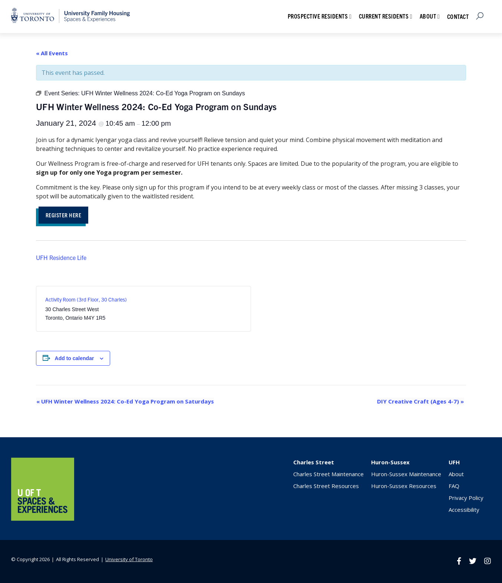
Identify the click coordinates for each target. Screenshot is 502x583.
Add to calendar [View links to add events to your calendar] (74, 359)
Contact (458, 16)
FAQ (454, 486)
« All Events (52, 53)
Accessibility (464, 510)
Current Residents (384, 16)
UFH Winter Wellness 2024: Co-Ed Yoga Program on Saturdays (125, 401)
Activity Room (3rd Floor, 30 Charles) (86, 299)
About (428, 16)
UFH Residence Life (61, 257)
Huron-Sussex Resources (403, 486)
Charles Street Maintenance (328, 474)
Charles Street (313, 462)
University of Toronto (129, 559)
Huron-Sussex (390, 462)
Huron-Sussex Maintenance (406, 474)
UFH (454, 462)
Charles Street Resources (326, 486)
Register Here (65, 214)
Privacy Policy (466, 498)
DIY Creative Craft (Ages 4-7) (420, 401)
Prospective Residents (318, 16)
